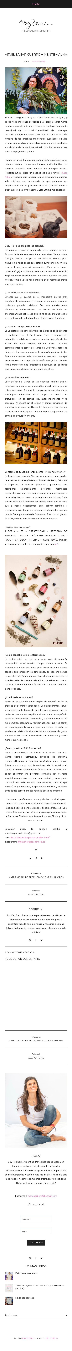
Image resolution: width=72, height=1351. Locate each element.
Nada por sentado (24, 1298)
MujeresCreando (38, 61)
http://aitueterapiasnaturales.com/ (30, 837)
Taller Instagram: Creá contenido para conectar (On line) (39, 1287)
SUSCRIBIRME (36, 1242)
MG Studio (52, 1338)
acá (56, 544)
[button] (36, 3)
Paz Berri (27, 1338)
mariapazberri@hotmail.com (42, 1196)
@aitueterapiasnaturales (31, 841)
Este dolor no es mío (26, 1273)
